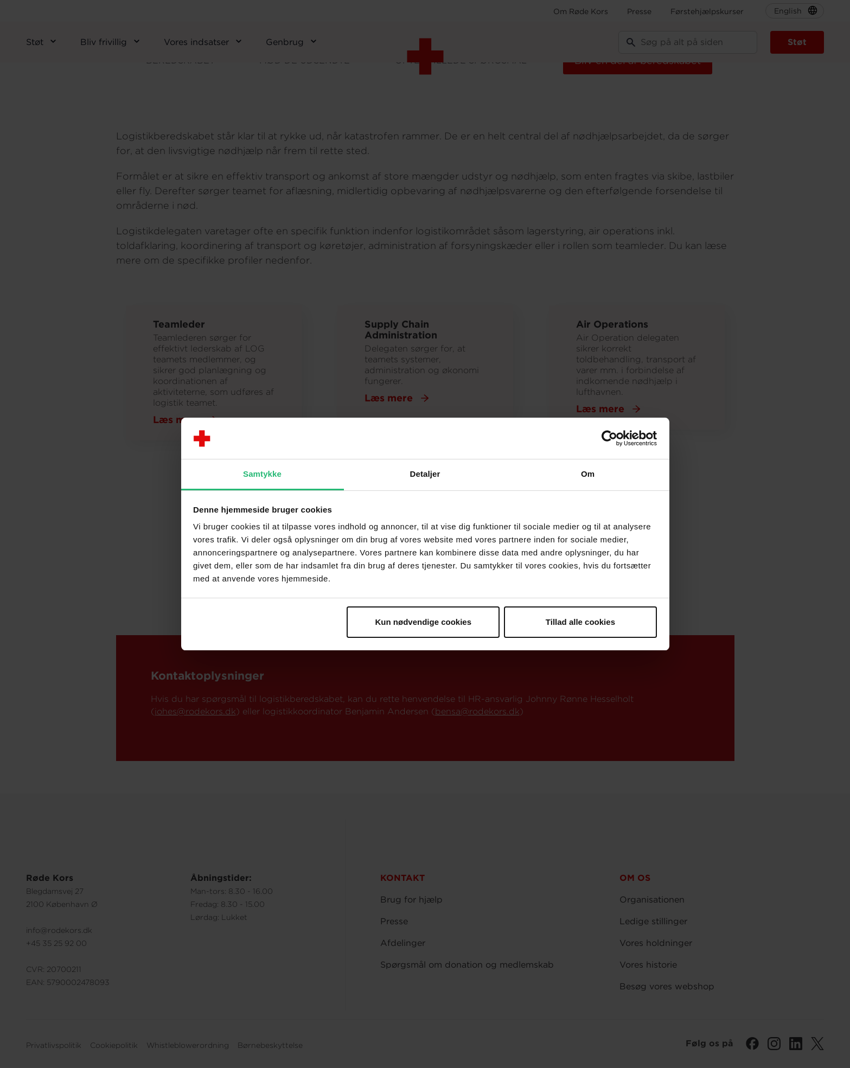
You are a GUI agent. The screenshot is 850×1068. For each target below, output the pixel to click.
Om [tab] (588, 473)
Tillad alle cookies (580, 621)
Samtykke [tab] (262, 473)
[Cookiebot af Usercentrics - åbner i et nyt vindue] (609, 438)
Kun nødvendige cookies (423, 621)
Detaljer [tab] (425, 473)
